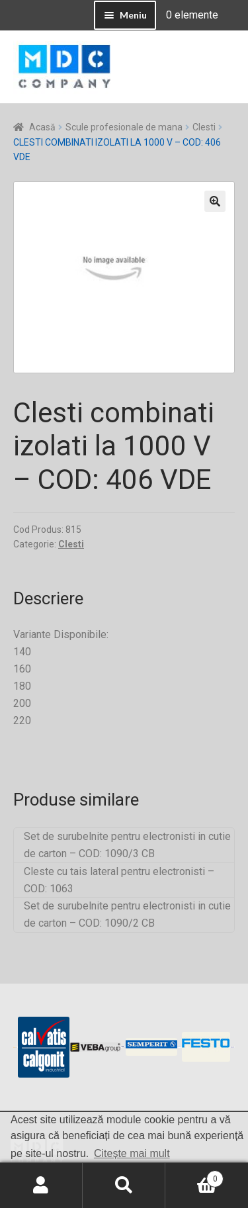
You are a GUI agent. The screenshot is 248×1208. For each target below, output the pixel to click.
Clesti (204, 127)
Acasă (42, 127)
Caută (124, 1185)
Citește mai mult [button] (132, 1153)
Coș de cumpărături (194, 1176)
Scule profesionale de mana (124, 127)
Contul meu (41, 1185)
